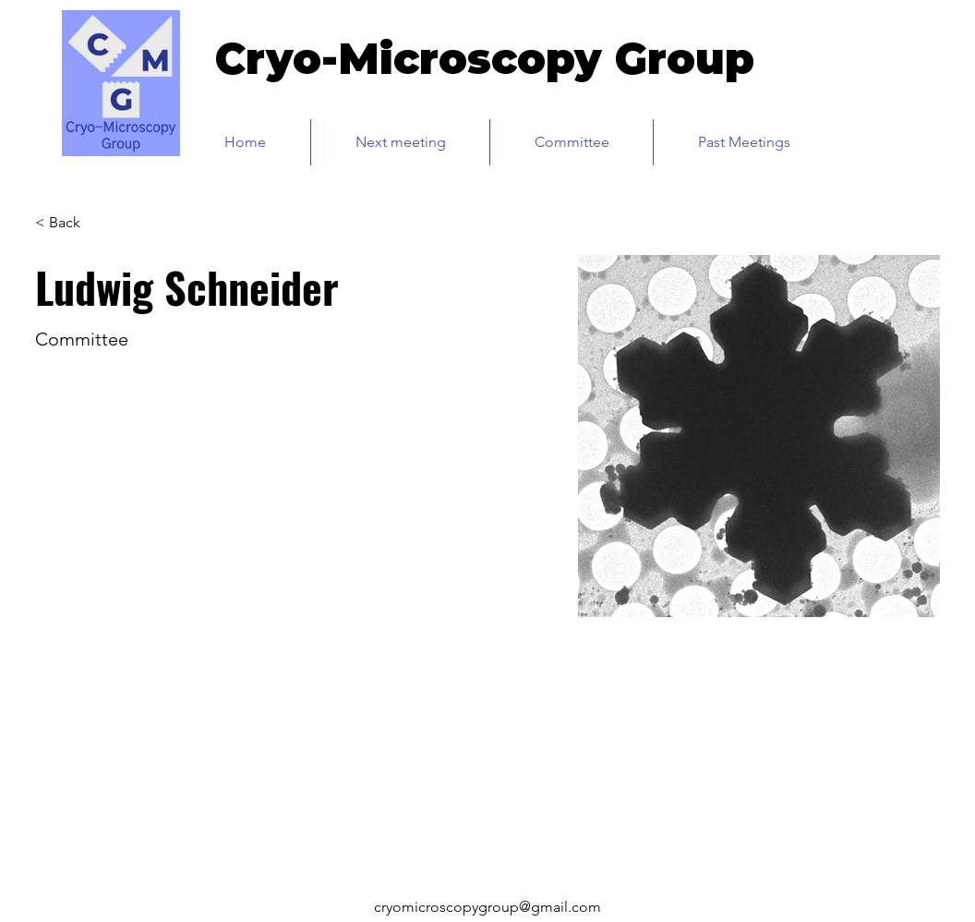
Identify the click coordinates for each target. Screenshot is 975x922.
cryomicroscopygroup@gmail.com (487, 907)
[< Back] (71, 222)
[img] (121, 153)
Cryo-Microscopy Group (484, 58)
